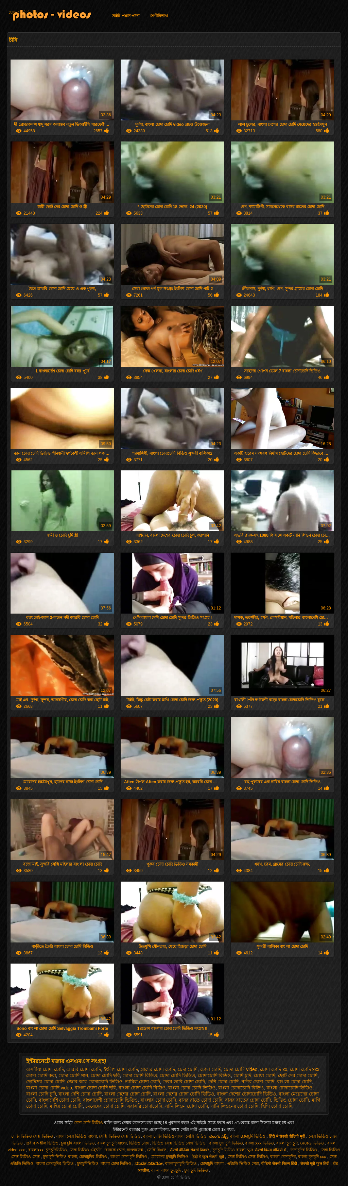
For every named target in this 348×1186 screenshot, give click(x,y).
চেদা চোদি (187, 1069)
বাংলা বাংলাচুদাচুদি (166, 1170)
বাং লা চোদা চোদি (294, 1081)
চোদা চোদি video (240, 1069)
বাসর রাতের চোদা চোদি (248, 1100)
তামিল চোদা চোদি (142, 1081)
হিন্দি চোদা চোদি (276, 1106)
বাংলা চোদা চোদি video (49, 1087)
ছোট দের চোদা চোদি (298, 1075)
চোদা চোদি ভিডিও (23, 12)
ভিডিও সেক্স (139, 1143)
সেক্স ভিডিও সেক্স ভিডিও (247, 1156)
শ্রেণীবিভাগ (159, 16)
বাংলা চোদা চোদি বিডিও (142, 1087)
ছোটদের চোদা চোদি (45, 1081)
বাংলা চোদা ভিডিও (116, 1163)
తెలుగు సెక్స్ (218, 1136)
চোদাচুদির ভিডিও (304, 1150)
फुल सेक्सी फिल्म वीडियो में (267, 1150)
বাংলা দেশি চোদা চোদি (80, 1094)
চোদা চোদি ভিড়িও (177, 1075)
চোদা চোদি (210, 1069)
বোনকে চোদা (114, 1150)
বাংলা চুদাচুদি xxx (312, 1156)
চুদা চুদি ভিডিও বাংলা (60, 1156)
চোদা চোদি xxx (304, 1069)
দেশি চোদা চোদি (223, 1081)
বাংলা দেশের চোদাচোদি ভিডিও (246, 1094)
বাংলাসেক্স (135, 1150)
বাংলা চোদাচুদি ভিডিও (248, 1136)
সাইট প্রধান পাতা (125, 16)
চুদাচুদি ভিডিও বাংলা (228, 1150)
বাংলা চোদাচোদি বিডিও (241, 1087)
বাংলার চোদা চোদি (158, 1100)
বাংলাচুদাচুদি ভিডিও (181, 1163)
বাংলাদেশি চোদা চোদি (60, 1100)
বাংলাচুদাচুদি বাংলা (112, 1143)
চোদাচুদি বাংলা (212, 1163)
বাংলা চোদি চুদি (41, 1094)
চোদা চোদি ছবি (105, 1075)
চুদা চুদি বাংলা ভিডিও (78, 1143)
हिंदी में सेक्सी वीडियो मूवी (287, 1136)
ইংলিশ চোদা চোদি (121, 1069)
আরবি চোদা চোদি (83, 1069)
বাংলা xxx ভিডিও (259, 1143)
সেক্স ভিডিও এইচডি (85, 1150)
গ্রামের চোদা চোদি (157, 1069)
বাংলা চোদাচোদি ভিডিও (289, 1087)
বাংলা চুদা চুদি (287, 1143)
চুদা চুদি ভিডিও (196, 1170)
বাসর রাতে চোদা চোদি (200, 1100)
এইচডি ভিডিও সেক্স (243, 1163)
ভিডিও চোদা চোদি (291, 1100)
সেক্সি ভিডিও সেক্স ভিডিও (32, 1136)
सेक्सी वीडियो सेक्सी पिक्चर (190, 1150)
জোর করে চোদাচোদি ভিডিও (94, 1081)
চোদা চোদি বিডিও (139, 1075)
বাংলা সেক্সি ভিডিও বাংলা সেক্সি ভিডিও (175, 1136)
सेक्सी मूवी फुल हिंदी (315, 1163)
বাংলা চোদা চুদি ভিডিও (129, 1156)
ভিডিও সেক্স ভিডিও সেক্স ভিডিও (179, 1143)
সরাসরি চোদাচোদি (144, 1106)
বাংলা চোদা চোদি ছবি (95, 1087)
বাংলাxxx (36, 1150)
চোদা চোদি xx (273, 1069)
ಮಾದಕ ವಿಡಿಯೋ (149, 1163)
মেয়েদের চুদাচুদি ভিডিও (170, 1156)
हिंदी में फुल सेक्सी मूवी (208, 1156)
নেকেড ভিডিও (312, 1143)
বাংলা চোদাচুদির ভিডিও (55, 1163)
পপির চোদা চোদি (257, 1081)
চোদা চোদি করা (41, 1075)
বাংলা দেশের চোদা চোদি (127, 1094)
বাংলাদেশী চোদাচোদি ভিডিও (110, 1100)
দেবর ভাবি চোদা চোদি (183, 1081)
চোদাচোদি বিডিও (214, 1075)
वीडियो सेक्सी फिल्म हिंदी (279, 1163)
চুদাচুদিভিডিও (56, 1150)
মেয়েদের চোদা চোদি (104, 1106)
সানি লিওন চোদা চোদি (186, 1106)
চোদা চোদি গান (73, 1075)
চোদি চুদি (242, 1075)
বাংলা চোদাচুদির (283, 1156)
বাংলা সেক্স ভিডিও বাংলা (76, 1136)
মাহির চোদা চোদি (66, 1106)
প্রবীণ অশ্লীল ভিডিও (42, 1143)
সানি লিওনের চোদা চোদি (235, 1106)
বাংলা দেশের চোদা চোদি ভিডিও (183, 1094)
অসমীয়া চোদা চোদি (45, 1069)
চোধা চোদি (264, 1075)
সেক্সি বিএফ (157, 1150)
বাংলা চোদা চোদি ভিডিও (192, 1087)
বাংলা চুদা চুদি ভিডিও (226, 1143)
